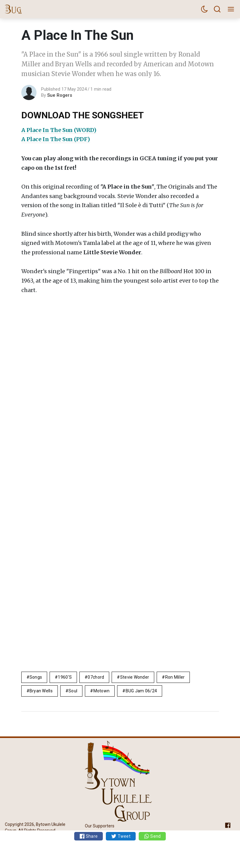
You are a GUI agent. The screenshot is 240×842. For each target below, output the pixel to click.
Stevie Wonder (134, 677)
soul (72, 690)
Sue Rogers (59, 95)
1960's (65, 677)
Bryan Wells (41, 690)
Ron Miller (175, 677)
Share (88, 836)
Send (152, 836)
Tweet (120, 836)
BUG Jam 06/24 (141, 690)
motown (101, 690)
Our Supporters (99, 825)
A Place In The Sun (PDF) (55, 139)
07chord (96, 677)
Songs (36, 677)
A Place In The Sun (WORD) (58, 130)
